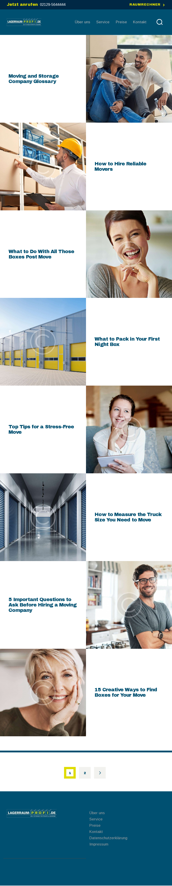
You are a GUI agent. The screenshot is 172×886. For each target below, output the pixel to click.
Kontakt (96, 832)
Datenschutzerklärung (108, 838)
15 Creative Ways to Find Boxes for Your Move (126, 692)
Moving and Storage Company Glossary (33, 78)
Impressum (98, 844)
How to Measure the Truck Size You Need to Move (128, 517)
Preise (95, 826)
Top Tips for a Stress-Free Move (41, 429)
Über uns (97, 813)
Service (96, 819)
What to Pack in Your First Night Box (127, 342)
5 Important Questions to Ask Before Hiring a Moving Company (43, 605)
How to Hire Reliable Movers (120, 166)
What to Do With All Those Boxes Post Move (41, 254)
